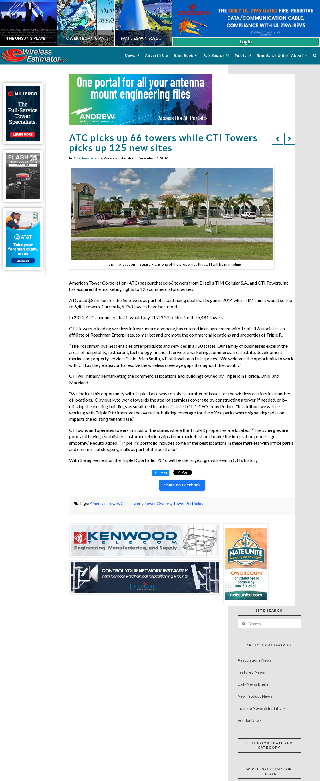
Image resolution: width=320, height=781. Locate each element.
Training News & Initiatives (262, 708)
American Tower (104, 503)
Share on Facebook (182, 485)
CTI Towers (131, 503)
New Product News (255, 696)
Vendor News (250, 720)
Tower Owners (157, 503)
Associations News (255, 660)
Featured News (251, 672)
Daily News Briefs (86, 158)
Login (246, 42)
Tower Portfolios (188, 503)
